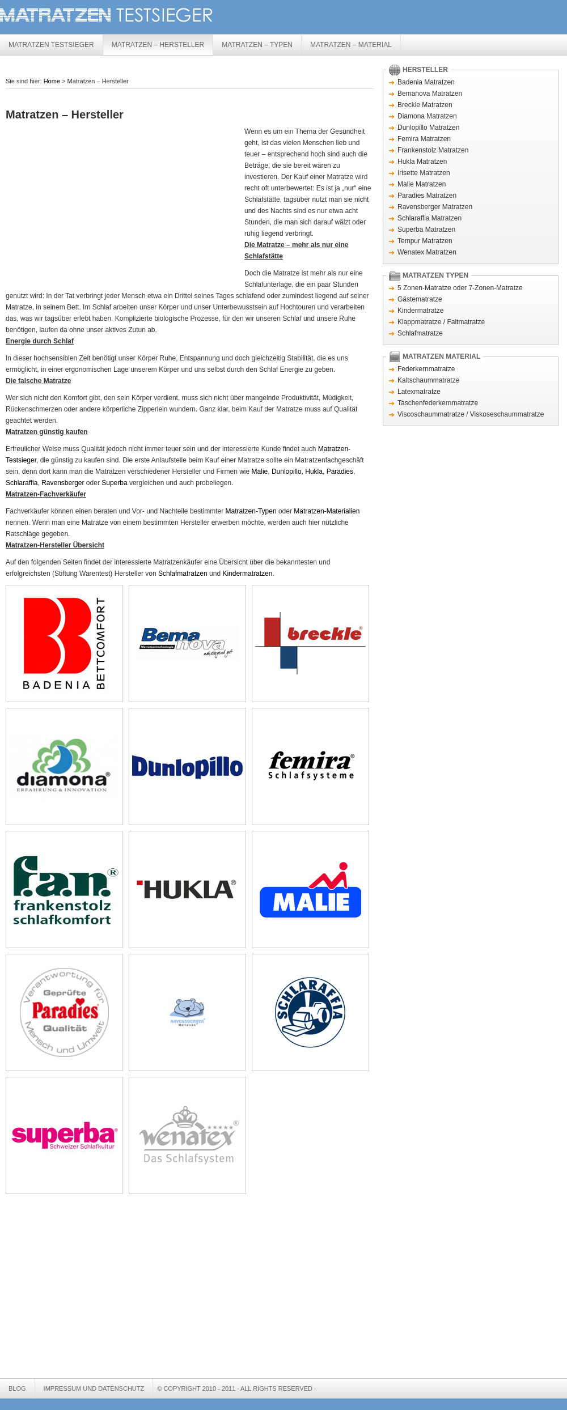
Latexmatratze (419, 392)
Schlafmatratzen (183, 573)
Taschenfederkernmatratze (437, 403)
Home (52, 81)
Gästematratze (419, 299)
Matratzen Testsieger (170, 16)
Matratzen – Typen (257, 45)
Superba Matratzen (426, 229)
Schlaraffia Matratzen (429, 218)
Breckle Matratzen (424, 105)
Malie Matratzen (421, 184)
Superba (114, 483)
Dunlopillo (287, 471)
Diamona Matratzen (427, 116)
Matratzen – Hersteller (158, 45)
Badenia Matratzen (426, 82)
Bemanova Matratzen (429, 93)
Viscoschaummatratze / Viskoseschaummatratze (470, 414)
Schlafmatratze (420, 333)
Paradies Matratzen (426, 195)
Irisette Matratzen (423, 173)
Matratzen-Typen (251, 511)
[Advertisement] (101, 205)
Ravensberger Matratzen (434, 207)
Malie (260, 471)
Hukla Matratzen (422, 161)
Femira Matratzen (424, 139)
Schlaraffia (21, 483)
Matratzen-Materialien (326, 511)
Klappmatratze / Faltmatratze (441, 322)
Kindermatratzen (247, 573)
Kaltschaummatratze (428, 380)
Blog (17, 1388)
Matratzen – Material (351, 45)
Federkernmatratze (426, 369)
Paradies (340, 471)
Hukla (314, 471)
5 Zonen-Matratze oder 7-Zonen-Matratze (460, 288)
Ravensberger (62, 483)
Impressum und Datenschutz (94, 1388)
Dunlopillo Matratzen (428, 127)
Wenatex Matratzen (426, 252)
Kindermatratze (420, 311)
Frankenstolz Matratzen (432, 150)
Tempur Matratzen (424, 241)
